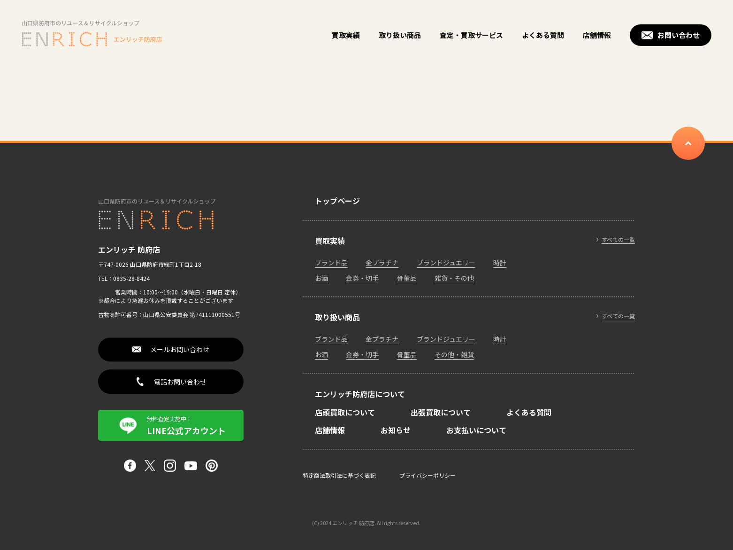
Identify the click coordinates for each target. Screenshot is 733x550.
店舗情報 (597, 35)
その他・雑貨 (454, 354)
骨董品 (407, 278)
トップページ (337, 200)
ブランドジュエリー (446, 262)
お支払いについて (476, 430)
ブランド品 (331, 262)
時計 (499, 262)
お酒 (321, 278)
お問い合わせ (678, 35)
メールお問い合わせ (179, 349)
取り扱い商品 (400, 35)
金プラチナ (382, 262)
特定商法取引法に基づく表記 (339, 475)
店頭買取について (345, 412)
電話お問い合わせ (180, 381)
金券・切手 (362, 278)
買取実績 (346, 35)
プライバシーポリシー (427, 475)
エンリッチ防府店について (360, 394)
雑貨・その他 (454, 278)
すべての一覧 (618, 239)
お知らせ (396, 430)
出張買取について (441, 412)
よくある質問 (543, 35)
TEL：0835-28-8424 (124, 278)
